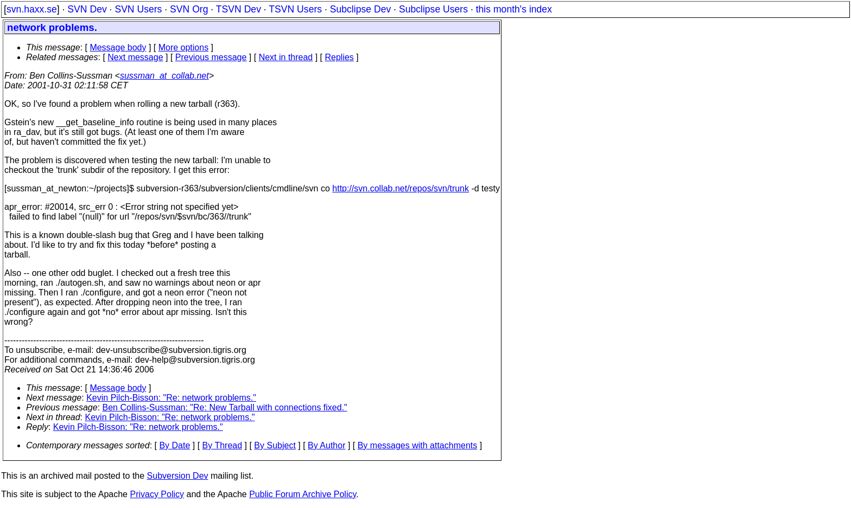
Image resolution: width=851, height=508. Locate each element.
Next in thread (286, 57)
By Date (174, 445)
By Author (326, 445)
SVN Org (189, 9)
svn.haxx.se (32, 9)
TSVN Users (295, 9)
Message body (118, 47)
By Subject (274, 445)
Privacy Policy (157, 494)
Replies (339, 57)
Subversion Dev (177, 475)
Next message (135, 57)
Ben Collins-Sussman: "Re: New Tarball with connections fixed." (225, 407)
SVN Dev (86, 9)
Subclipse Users (433, 9)
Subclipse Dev (360, 9)
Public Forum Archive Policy (302, 494)
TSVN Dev (238, 9)
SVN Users (138, 9)
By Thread (222, 445)
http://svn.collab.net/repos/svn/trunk (400, 188)
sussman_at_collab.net (164, 75)
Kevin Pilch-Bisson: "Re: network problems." (171, 397)
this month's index (514, 9)
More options (183, 47)
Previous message (211, 57)
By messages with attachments (418, 445)
